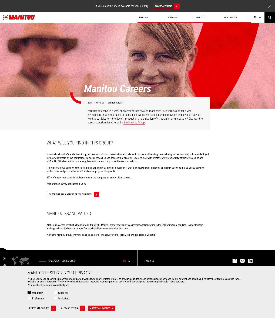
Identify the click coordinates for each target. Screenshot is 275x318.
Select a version (167, 6)
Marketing (63, 298)
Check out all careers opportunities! (74, 194)
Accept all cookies (102, 308)
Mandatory (37, 293)
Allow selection (73, 308)
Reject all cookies (42, 308)
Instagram (241, 261)
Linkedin (249, 261)
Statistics (63, 293)
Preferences (39, 298)
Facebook (233, 261)
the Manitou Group (134, 122)
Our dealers (230, 17)
